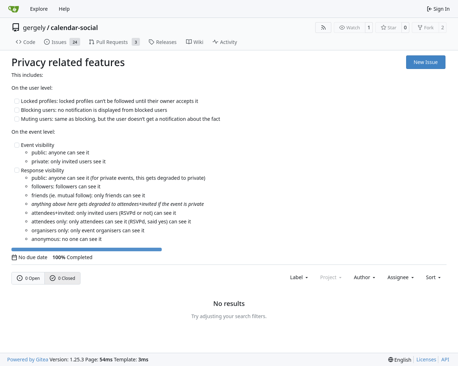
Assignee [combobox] (401, 277)
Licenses (426, 359)
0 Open (28, 278)
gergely (34, 27)
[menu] (434, 277)
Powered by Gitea (27, 359)
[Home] (14, 9)
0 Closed (62, 278)
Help (64, 8)
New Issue (426, 62)
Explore (39, 8)
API (445, 359)
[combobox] (300, 277)
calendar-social (74, 27)
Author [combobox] (365, 277)
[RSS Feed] (323, 27)
